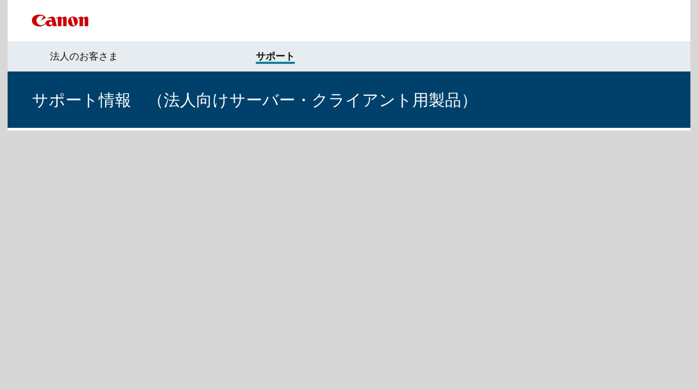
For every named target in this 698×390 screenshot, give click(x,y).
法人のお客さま (84, 56)
